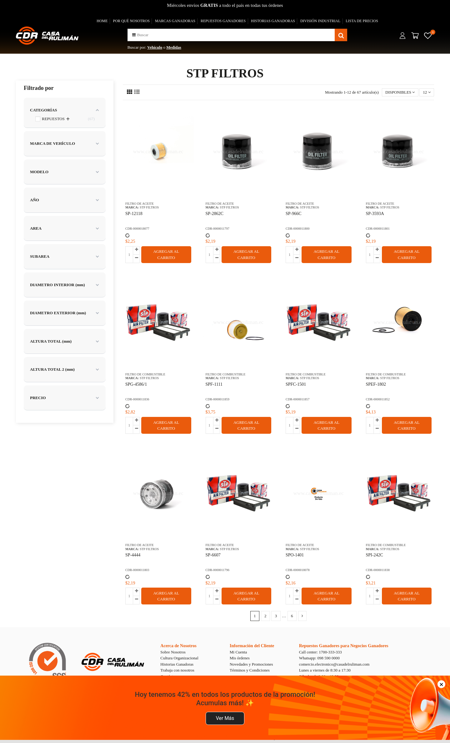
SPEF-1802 (376, 384)
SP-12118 (133, 213)
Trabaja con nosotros (177, 670)
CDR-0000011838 (378, 570)
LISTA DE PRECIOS (362, 21)
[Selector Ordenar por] (400, 92)
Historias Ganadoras (176, 664)
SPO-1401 (295, 555)
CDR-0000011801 (378, 228)
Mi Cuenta (238, 652)
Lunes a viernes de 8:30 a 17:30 (325, 670)
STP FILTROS (149, 207)
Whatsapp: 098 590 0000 (319, 658)
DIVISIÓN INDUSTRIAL (320, 21)
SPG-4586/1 (136, 384)
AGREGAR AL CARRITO (166, 254)
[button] (134, 35)
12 (426, 92)
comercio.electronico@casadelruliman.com (334, 664)
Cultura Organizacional (179, 658)
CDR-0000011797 (217, 228)
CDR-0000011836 (137, 399)
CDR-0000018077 (137, 228)
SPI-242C (374, 555)
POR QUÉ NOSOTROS (131, 21)
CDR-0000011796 (217, 570)
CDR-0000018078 (298, 570)
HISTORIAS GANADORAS (273, 21)
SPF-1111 (214, 384)
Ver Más (225, 718)
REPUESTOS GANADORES (223, 21)
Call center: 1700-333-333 (320, 652)
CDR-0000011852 (378, 399)
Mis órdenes (240, 658)
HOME (102, 21)
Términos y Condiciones (250, 670)
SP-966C (294, 213)
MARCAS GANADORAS (175, 21)
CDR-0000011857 (297, 399)
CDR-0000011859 (217, 399)
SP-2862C (215, 213)
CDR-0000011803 (137, 570)
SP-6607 (213, 555)
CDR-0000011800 (297, 228)
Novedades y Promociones (251, 664)
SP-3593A (375, 213)
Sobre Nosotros (173, 652)
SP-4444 (132, 555)
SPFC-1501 (296, 384)
